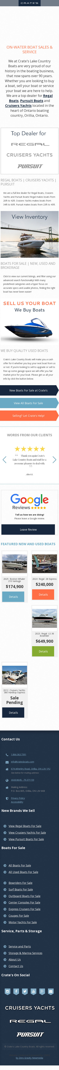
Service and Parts (20, 946)
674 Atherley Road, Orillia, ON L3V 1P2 (30, 768)
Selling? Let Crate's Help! (28, 416)
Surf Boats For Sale (21, 889)
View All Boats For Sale (28, 403)
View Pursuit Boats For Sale (26, 839)
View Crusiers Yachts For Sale (27, 832)
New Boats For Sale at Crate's (28, 390)
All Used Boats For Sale (23, 872)
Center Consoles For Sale (24, 902)
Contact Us (16, 966)
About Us (15, 959)
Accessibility (17, 801)
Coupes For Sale (19, 916)
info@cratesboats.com (22, 761)
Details (13, 597)
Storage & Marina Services (25, 953)
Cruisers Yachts (18, 105)
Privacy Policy (18, 798)
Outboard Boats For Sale (24, 896)
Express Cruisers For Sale (24, 909)
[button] (4, 459)
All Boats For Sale (20, 865)
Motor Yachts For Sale (23, 922)
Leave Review (28, 529)
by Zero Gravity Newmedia (29, 1057)
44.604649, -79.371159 (22, 779)
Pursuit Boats (31, 100)
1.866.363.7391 (18, 754)
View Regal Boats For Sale (25, 826)
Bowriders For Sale (20, 883)
